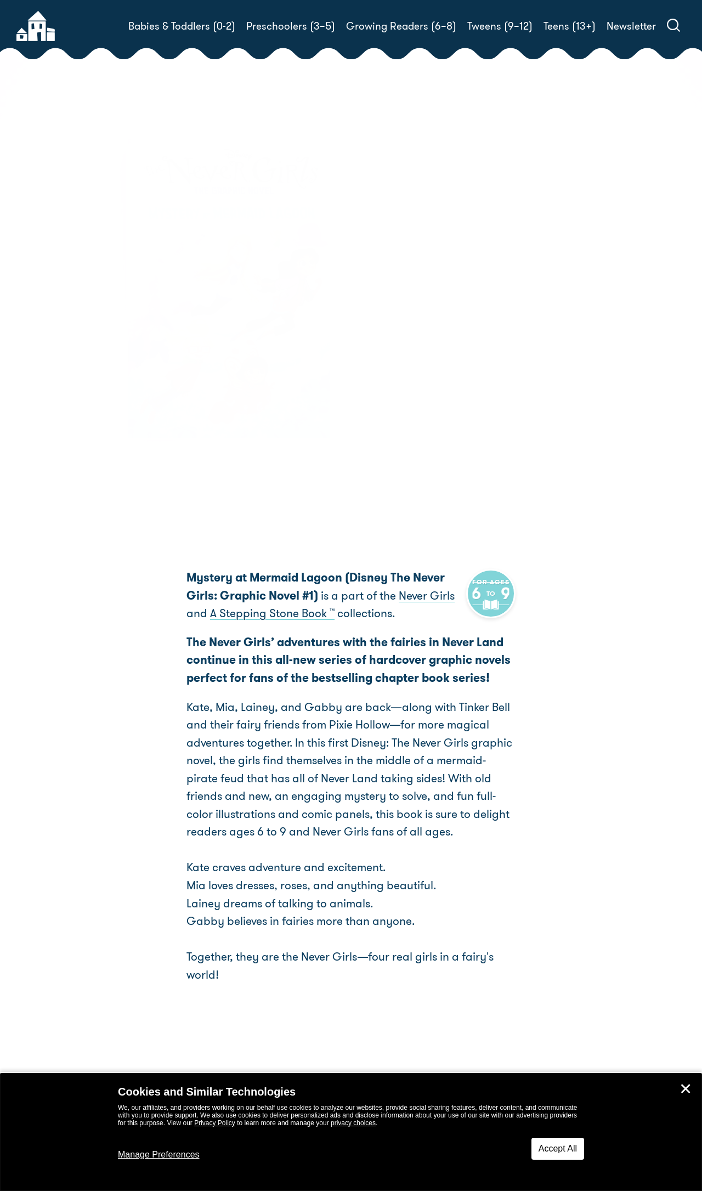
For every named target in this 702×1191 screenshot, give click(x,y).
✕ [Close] (685, 1088)
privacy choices (353, 1123)
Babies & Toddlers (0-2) (181, 26)
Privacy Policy (214, 1123)
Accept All (558, 1148)
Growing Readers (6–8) (401, 26)
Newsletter (631, 26)
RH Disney (422, 386)
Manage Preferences (159, 1154)
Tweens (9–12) (500, 26)
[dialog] (351, 1132)
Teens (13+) (570, 26)
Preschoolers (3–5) (290, 26)
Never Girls (393, 596)
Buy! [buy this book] (386, 424)
